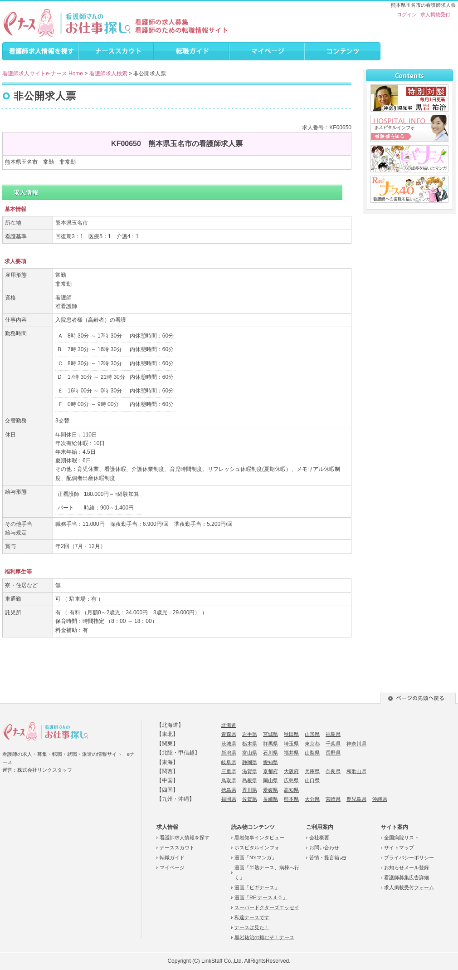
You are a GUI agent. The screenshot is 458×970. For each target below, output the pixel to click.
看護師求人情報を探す (185, 837)
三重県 (228, 771)
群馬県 (270, 743)
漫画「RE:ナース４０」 (260, 897)
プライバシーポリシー (409, 857)
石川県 (270, 752)
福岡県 (228, 799)
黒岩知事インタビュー (259, 837)
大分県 (312, 799)
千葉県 (333, 743)
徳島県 (228, 790)
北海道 (228, 725)
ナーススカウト (177, 847)
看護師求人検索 (108, 73)
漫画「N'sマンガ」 (255, 857)
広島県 (291, 780)
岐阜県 (228, 762)
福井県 (291, 752)
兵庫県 (312, 771)
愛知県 (270, 762)
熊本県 (291, 799)
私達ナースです (251, 917)
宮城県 (270, 734)
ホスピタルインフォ (256, 847)
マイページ (172, 867)
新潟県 (228, 752)
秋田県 (291, 734)
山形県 (312, 734)
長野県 (333, 752)
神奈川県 (356, 743)
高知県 (291, 790)
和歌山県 (356, 771)
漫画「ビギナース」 (256, 887)
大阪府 (291, 771)
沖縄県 (379, 799)
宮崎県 (333, 799)
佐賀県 (249, 799)
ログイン (407, 14)
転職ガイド (172, 857)
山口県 (312, 780)
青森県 (228, 734)
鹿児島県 (356, 799)
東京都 (312, 743)
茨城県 (228, 743)
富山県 (249, 752)
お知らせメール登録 (406, 867)
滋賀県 (249, 771)
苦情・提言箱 (324, 857)
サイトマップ (399, 847)
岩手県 (249, 734)
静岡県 (249, 762)
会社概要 (319, 837)
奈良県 (333, 771)
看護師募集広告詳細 (406, 877)
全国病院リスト (401, 837)
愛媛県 (270, 790)
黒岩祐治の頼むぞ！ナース (264, 937)
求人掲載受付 (435, 14)
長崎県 (270, 799)
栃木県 (249, 743)
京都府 (270, 771)
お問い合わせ (324, 847)
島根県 (249, 780)
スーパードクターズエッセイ (266, 907)
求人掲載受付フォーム (409, 887)
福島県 (333, 734)
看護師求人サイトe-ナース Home (42, 73)
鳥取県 (228, 780)
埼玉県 (291, 743)
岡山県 (270, 780)
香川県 (249, 790)
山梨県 (312, 752)
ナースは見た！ (251, 927)
